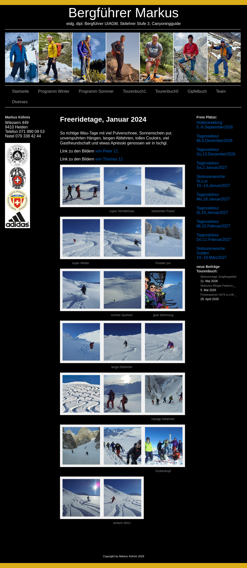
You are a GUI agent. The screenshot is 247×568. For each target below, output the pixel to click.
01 (157, 57)
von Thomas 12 (109, 159)
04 (123, 57)
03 (55, 57)
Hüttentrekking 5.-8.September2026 (214, 124)
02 (22, 57)
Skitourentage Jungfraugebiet (218, 276)
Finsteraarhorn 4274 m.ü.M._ (218, 294)
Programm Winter (54, 91)
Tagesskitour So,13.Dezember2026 (216, 151)
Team (221, 91)
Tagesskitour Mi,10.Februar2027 (213, 223)
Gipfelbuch (197, 91)
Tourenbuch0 (166, 91)
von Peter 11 (106, 151)
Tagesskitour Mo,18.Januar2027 (213, 196)
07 (89, 57)
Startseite (20, 91)
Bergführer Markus (123, 12)
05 (191, 57)
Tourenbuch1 (134, 91)
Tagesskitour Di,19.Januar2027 (212, 210)
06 (224, 57)
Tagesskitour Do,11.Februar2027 (213, 237)
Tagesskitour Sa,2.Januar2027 (211, 165)
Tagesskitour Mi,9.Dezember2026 (214, 138)
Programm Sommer (96, 91)
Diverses (20, 102)
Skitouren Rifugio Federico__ (218, 285)
